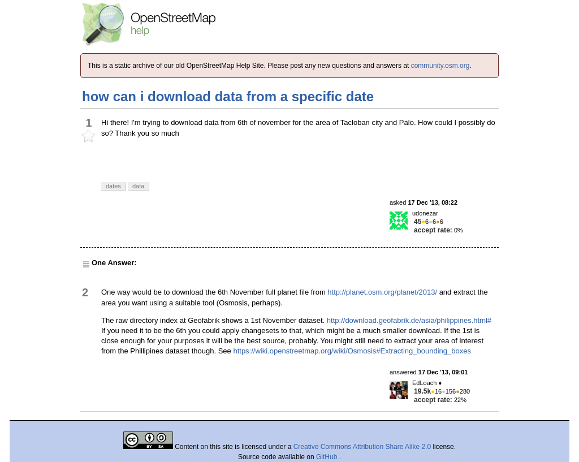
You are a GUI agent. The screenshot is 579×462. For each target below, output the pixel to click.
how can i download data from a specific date (228, 96)
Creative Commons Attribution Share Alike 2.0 (362, 447)
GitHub (327, 457)
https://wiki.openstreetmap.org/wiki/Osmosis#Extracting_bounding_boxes (352, 351)
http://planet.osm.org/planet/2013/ (382, 292)
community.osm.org (440, 66)
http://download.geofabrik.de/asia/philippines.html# (409, 320)
